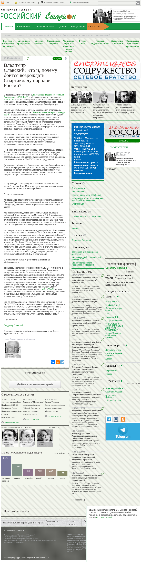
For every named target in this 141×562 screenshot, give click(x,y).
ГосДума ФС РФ (112, 305)
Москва (75, 228)
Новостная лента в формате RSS (78, 542)
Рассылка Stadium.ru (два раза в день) (80, 548)
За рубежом (111, 370)
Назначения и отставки (117, 42)
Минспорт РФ (78, 191)
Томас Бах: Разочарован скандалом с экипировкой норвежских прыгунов (83, 457)
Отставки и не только (45, 26)
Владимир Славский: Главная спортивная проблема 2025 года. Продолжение (86, 323)
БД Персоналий (104, 517)
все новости (77, 500)
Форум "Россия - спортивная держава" (113, 335)
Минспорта (9, 99)
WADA (51, 289)
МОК (44, 289)
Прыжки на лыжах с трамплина (86, 216)
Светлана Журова (113, 392)
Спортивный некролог (53, 42)
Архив (41, 522)
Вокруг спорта (78, 26)
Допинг (63, 26)
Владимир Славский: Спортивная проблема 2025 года (86, 393)
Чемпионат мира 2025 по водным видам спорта (68, 46)
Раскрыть (123, 140)
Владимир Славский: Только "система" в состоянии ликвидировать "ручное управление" (85, 370)
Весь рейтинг (52, 427)
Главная (8, 35)
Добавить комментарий (35, 384)
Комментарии (23, 26)
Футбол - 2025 (83, 42)
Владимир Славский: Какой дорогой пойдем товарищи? (85, 300)
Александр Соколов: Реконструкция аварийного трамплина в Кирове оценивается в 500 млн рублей (85, 437)
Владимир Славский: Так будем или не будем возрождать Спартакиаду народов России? (86, 344)
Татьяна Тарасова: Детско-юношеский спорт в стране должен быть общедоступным (125, 109)
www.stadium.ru (9, 542)
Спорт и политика (38, 42)
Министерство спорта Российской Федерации (83, 264)
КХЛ (107, 314)
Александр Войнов (123, 153)
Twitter (79, 544)
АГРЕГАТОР (93, 26)
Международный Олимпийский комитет (86, 258)
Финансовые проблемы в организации (132, 43)
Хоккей (108, 359)
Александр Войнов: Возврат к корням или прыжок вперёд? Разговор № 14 (80, 109)
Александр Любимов (110, 396)
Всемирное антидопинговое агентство (85, 253)
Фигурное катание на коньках (113, 354)
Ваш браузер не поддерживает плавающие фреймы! (122, 214)
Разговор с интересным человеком (8, 43)
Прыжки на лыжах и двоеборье (86, 195)
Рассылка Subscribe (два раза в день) (80, 546)
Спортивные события (52, 522)
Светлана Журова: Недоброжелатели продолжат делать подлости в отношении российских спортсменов (103, 111)
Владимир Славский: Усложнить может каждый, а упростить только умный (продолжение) (87, 413)
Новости (9, 26)
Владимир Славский (13, 325)
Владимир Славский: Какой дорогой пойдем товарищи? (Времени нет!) (85, 280)
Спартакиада (78, 204)
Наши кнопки (72, 522)
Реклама (70, 551)
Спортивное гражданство (23, 42)
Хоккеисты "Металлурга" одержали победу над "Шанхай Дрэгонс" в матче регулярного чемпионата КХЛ (33, 408)
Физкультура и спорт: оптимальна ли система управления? (87, 199)
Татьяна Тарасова (114, 400)
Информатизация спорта (113, 309)
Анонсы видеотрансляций (100, 42)
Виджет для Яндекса (74, 550)
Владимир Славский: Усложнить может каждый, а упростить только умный (87, 477)
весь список (129, 272)
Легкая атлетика (113, 350)
